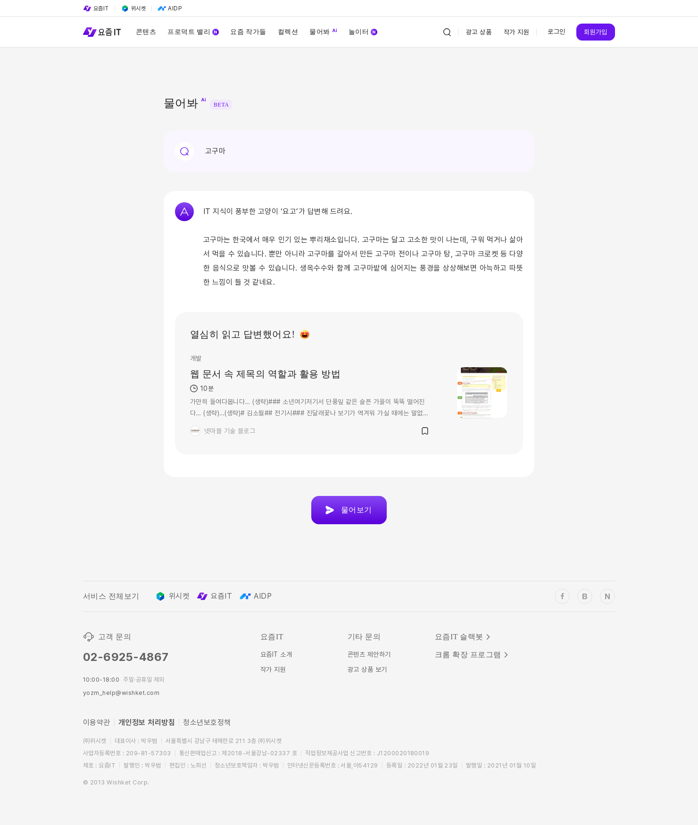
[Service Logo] (102, 32)
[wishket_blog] (584, 596)
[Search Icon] (447, 32)
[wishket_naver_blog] (607, 596)
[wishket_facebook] (562, 596)
